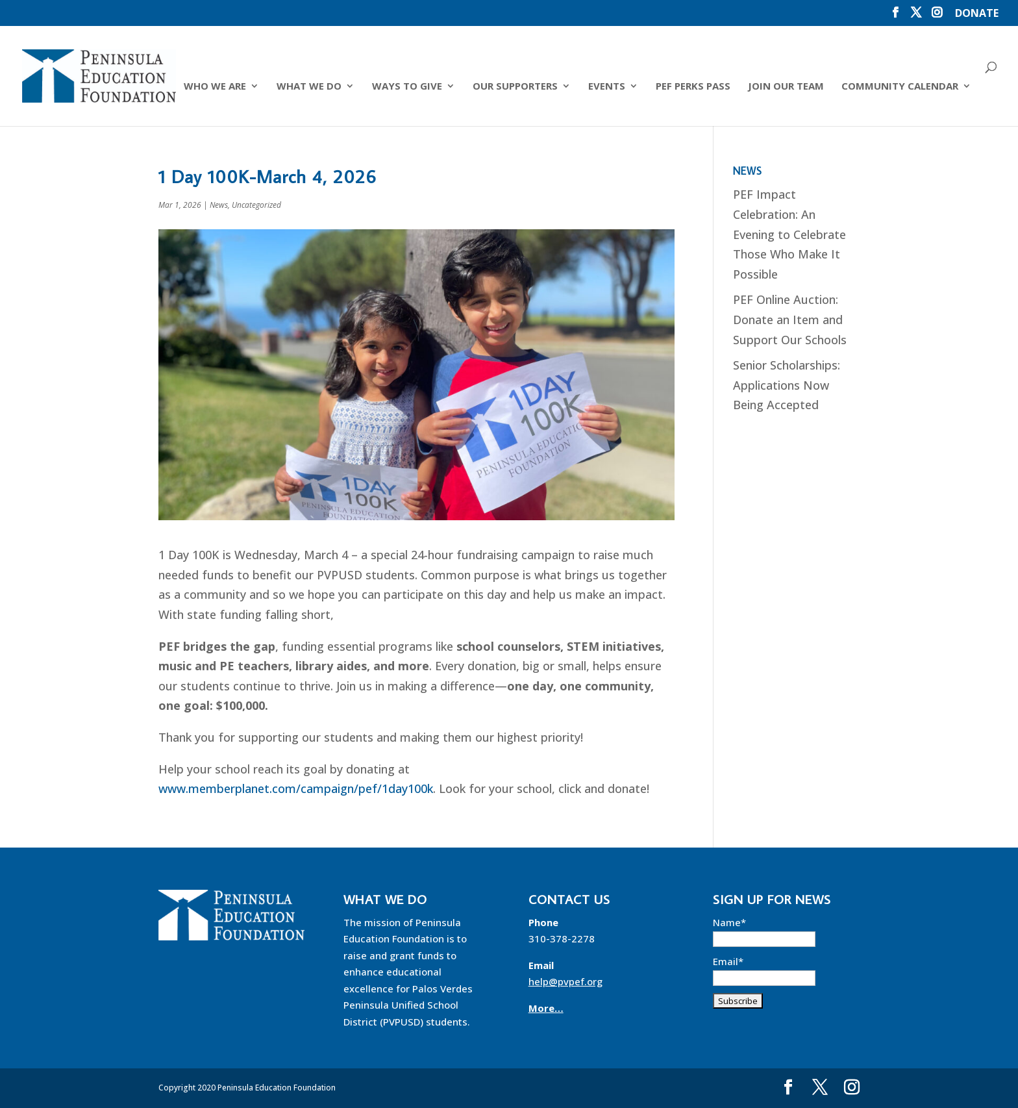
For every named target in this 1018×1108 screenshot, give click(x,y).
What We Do (309, 86)
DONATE (977, 14)
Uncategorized (256, 204)
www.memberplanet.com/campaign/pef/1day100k (295, 788)
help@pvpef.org (565, 981)
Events (606, 86)
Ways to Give (407, 86)
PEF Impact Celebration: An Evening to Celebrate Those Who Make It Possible (789, 233)
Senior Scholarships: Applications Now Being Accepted (786, 384)
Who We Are (215, 86)
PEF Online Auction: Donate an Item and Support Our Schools (790, 319)
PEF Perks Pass (693, 86)
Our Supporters (515, 86)
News (219, 204)
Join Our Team (786, 86)
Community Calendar (899, 86)
